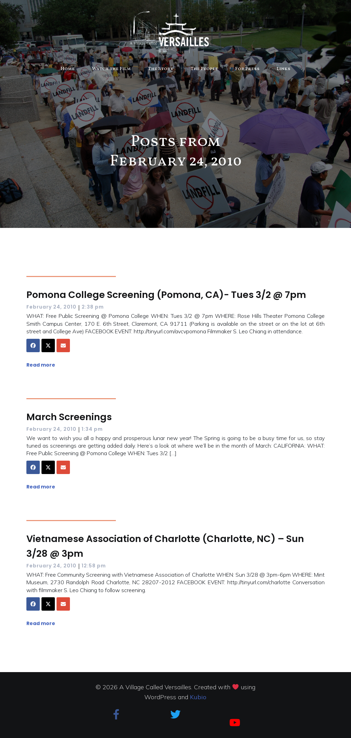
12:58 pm (94, 565)
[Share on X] (48, 345)
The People (204, 69)
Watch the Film (111, 69)
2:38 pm (93, 306)
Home (68, 69)
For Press (247, 69)
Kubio (198, 697)
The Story (160, 69)
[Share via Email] (63, 345)
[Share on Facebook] (33, 345)
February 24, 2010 (51, 306)
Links (283, 69)
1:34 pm (92, 429)
